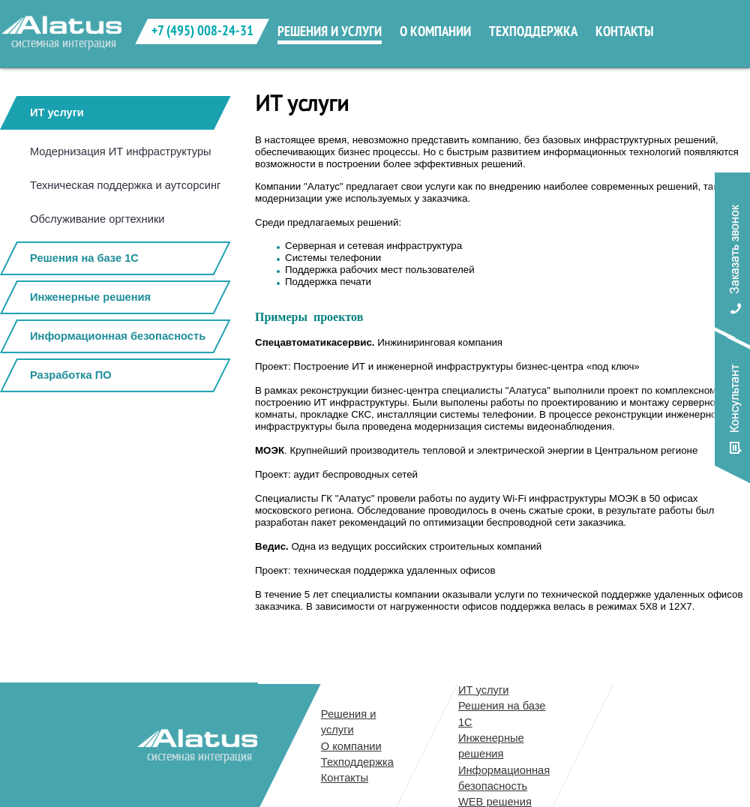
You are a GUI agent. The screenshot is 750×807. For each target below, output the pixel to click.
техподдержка (533, 31)
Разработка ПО (71, 375)
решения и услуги (330, 31)
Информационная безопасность (118, 336)
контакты (624, 31)
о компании (435, 31)
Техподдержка (357, 762)
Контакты (344, 778)
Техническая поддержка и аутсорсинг (125, 185)
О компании (351, 746)
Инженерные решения (90, 297)
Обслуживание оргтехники (97, 219)
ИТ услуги (57, 112)
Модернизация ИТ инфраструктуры (121, 152)
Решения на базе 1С (84, 258)
